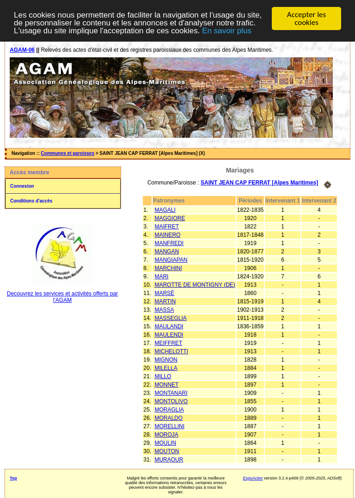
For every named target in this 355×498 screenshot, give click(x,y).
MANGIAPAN (170, 259)
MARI (161, 276)
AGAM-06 (22, 50)
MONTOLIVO (171, 401)
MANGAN (166, 251)
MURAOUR (168, 459)
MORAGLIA (169, 409)
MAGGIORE (169, 218)
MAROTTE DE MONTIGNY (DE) (194, 284)
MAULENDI (168, 334)
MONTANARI (170, 392)
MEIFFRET (168, 342)
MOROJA (166, 434)
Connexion (22, 186)
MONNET (166, 384)
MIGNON (165, 359)
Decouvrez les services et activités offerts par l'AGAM (62, 296)
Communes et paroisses (67, 153)
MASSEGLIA (170, 317)
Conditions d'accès (31, 200)
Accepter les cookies (306, 18)
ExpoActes (253, 477)
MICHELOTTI (171, 351)
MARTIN (165, 301)
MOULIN (165, 442)
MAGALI (164, 209)
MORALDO (168, 417)
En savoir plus (226, 30)
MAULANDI (168, 326)
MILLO (162, 376)
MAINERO (167, 234)
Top (13, 477)
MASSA (164, 309)
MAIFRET (166, 226)
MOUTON (166, 451)
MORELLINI (169, 426)
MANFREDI (169, 243)
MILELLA (165, 367)
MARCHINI (168, 267)
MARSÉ (164, 292)
